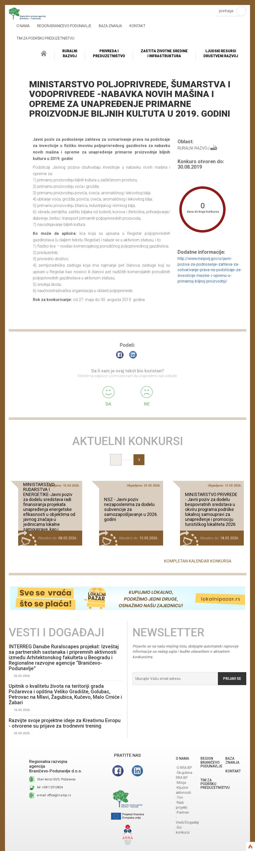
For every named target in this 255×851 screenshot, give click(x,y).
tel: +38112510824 (50, 787)
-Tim (179, 798)
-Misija (181, 783)
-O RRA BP (184, 768)
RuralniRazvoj (69, 53)
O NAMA (23, 26)
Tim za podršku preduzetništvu (45, 38)
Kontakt (137, 26)
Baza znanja (110, 26)
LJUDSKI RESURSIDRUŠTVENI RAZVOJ (220, 53)
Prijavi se (232, 679)
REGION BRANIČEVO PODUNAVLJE (64, 26)
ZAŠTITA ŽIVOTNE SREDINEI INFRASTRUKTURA (164, 53)
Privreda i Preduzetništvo (109, 53)
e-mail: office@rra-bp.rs (54, 795)
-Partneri (182, 812)
